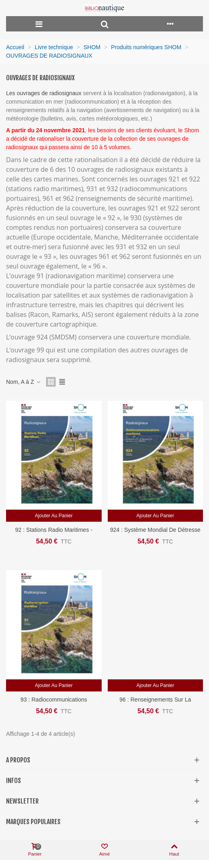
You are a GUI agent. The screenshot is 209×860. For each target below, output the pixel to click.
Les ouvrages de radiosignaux (44, 93)
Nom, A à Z (23, 382)
